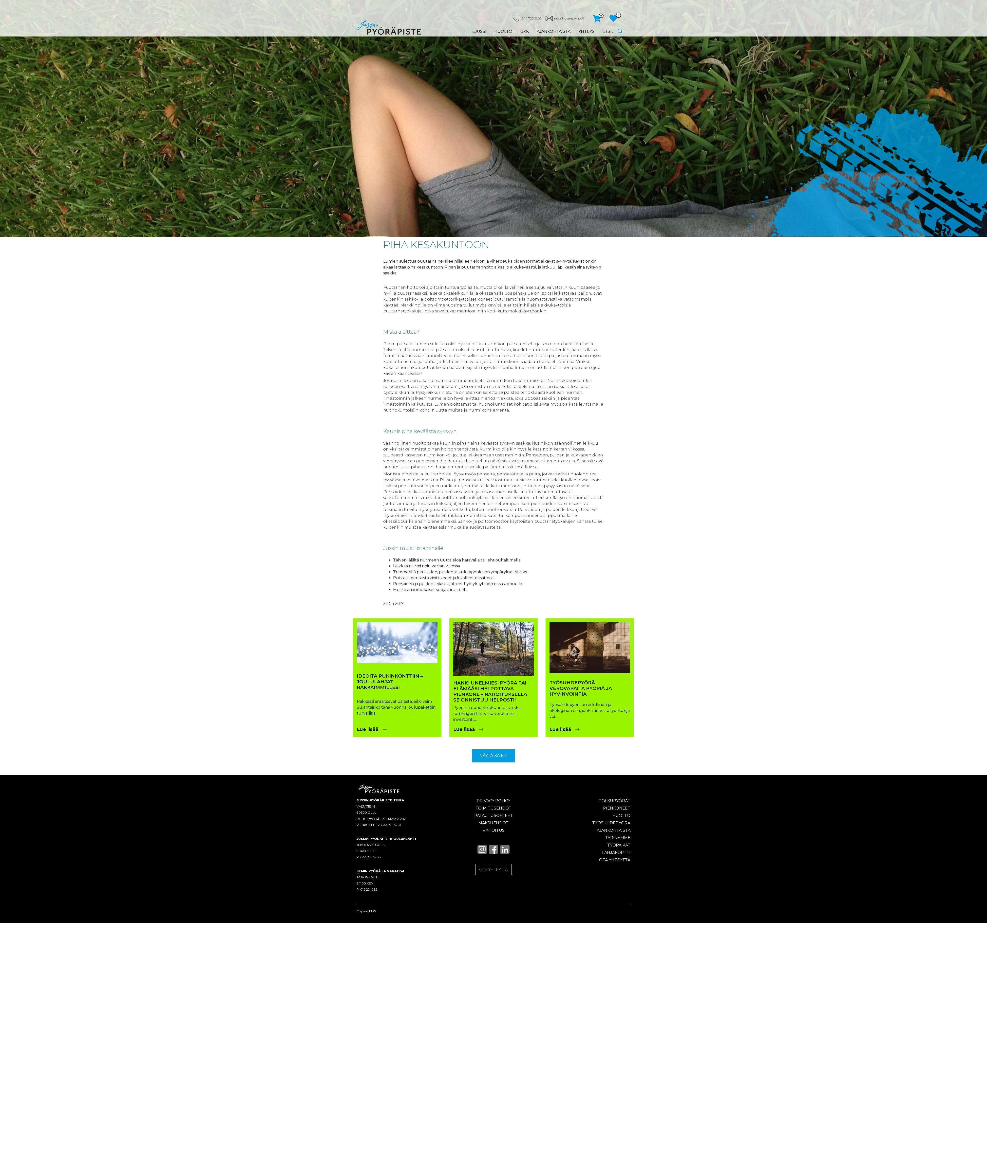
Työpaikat (618, 845)
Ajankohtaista (553, 31)
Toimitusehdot (493, 808)
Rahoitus (494, 830)
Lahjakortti (616, 852)
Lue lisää (368, 729)
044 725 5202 (531, 18)
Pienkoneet (616, 808)
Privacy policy (493, 800)
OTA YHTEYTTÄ (493, 869)
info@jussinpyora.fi (568, 18)
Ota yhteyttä (614, 860)
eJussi (479, 31)
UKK (524, 31)
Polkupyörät (614, 800)
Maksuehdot (493, 823)
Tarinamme (617, 837)
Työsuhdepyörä (611, 823)
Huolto (503, 31)
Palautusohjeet (493, 815)
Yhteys (586, 31)
